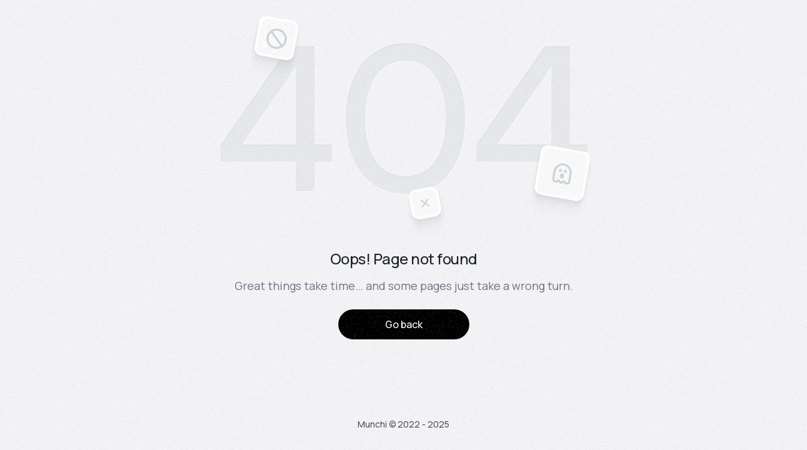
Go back (404, 324)
